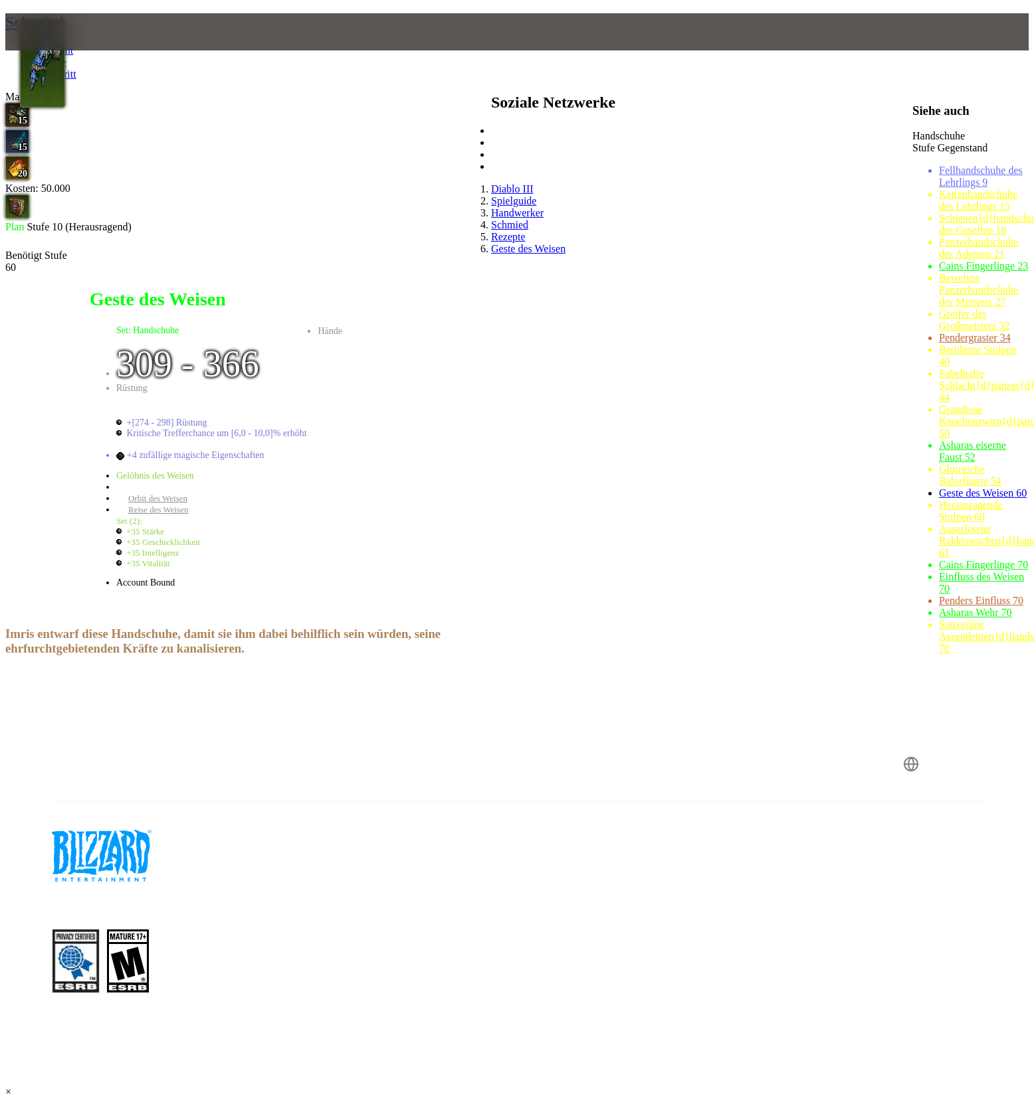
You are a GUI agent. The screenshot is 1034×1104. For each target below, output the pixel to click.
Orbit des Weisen (157, 498)
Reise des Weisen (158, 509)
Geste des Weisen (158, 487)
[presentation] (65, 48)
